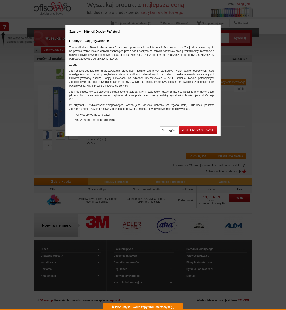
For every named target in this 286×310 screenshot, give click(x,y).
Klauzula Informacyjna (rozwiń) (94, 119)
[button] (169, 130)
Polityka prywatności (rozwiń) (93, 114)
